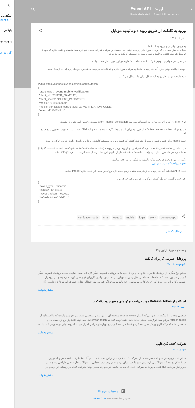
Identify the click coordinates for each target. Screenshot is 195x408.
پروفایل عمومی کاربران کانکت (150, 258)
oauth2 (103, 217)
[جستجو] (18, 10)
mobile (116, 217)
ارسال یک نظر (160, 231)
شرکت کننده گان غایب (156, 344)
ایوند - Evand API (132, 8)
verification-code (74, 217)
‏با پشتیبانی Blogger (97, 391)
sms (91, 217)
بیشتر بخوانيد (31, 290)
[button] (26, 31)
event (138, 217)
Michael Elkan (85, 398)
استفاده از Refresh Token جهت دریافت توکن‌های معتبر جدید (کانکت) (124, 301)
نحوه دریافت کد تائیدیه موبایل (154, 163)
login (127, 217)
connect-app (154, 217)
